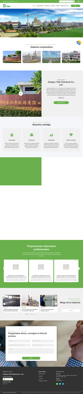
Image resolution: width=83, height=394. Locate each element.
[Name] (73, 1)
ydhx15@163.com (8, 379)
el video (57, 5)
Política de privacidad (6, 392)
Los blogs (41, 378)
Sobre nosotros (42, 373)
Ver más (61, 97)
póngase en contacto (64, 5)
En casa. (34, 5)
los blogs (52, 5)
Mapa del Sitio (13, 392)
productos (47, 5)
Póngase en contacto (43, 380)
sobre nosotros (40, 5)
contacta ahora (61, 102)
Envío (31, 358)
